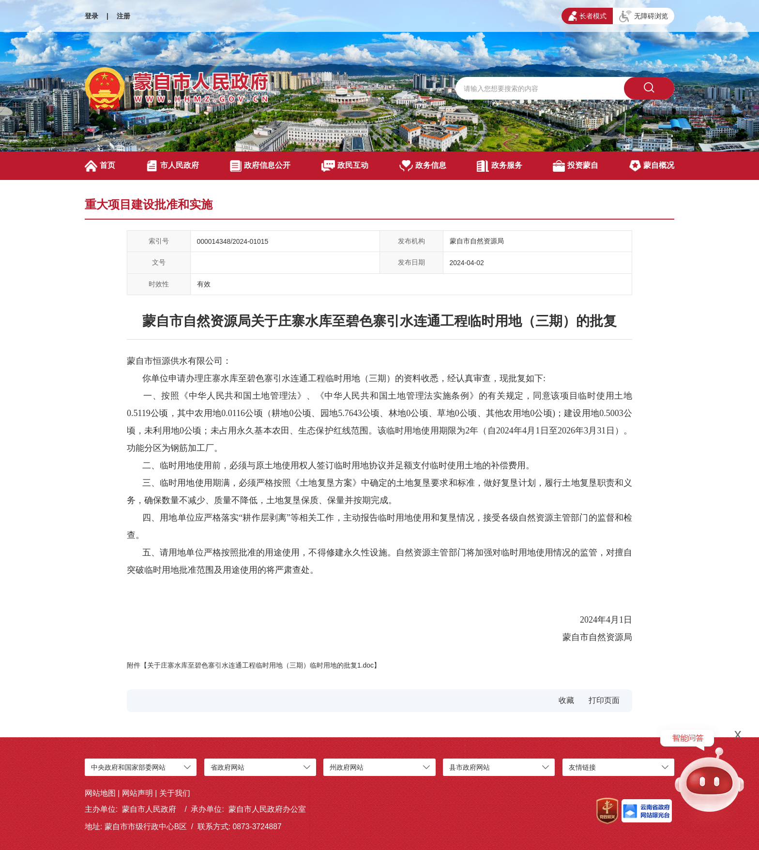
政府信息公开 (260, 166)
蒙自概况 (651, 166)
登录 (91, 16)
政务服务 (499, 166)
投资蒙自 (575, 166)
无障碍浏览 (643, 16)
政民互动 (344, 166)
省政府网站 (227, 767)
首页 (100, 166)
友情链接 (582, 767)
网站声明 (137, 793)
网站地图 (100, 793)
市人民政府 (172, 166)
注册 (123, 16)
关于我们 (174, 793)
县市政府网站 (469, 767)
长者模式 (587, 16)
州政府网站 (347, 767)
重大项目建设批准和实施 (149, 204)
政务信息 (422, 166)
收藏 (566, 700)
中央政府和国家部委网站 (128, 767)
